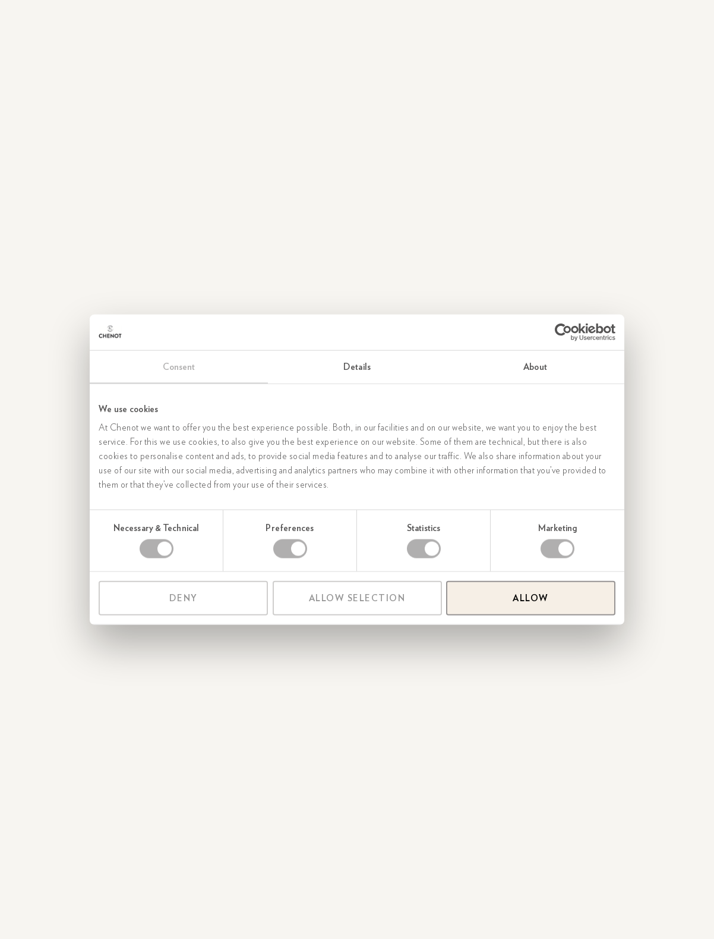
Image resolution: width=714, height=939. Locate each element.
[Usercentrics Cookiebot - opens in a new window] (563, 332)
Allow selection (357, 598)
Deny (183, 598)
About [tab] (535, 366)
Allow (531, 598)
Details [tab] (357, 366)
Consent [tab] (179, 366)
